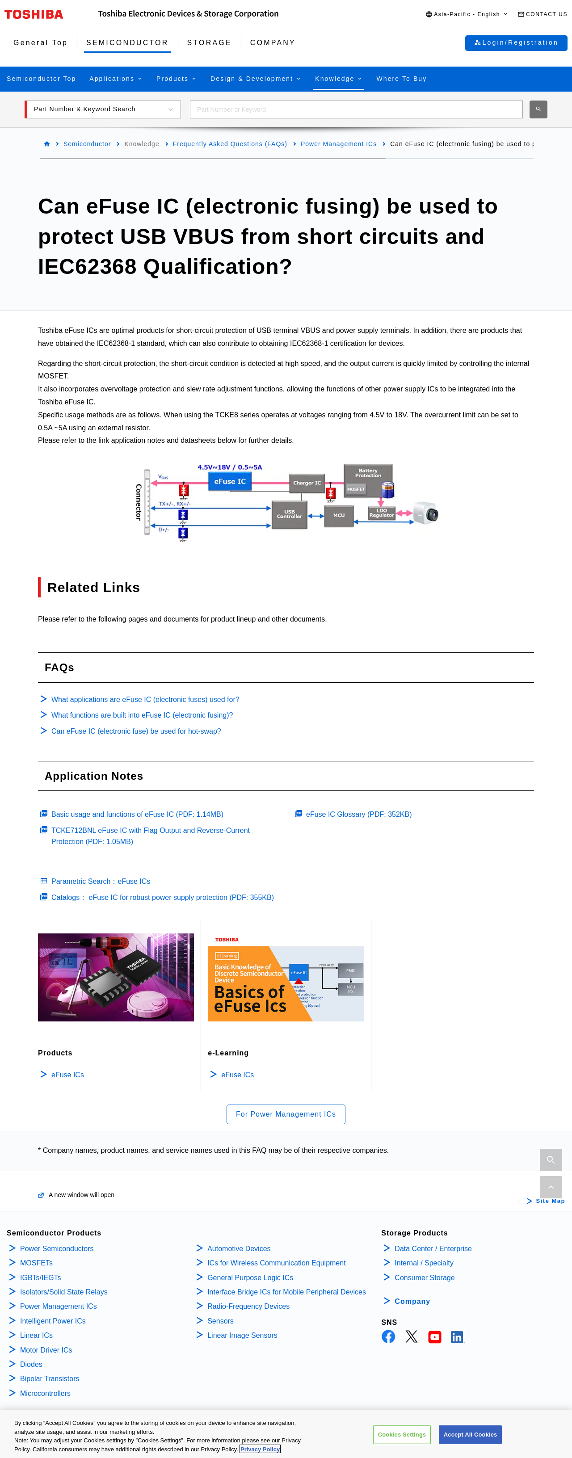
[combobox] (356, 109)
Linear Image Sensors (242, 1335)
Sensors (220, 1321)
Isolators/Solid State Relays (64, 1292)
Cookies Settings (402, 1440)
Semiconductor (87, 143)
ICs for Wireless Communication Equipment (276, 1263)
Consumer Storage (424, 1278)
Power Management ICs (339, 143)
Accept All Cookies (470, 1440)
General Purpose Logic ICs (250, 1278)
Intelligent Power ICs (53, 1321)
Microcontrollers (45, 1393)
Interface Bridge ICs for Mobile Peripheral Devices (286, 1292)
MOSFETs (36, 1263)
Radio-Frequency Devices (248, 1306)
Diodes (31, 1364)
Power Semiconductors (57, 1248)
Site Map (550, 1201)
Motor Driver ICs (46, 1350)
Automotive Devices (238, 1248)
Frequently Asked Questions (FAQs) (230, 143)
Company (412, 1301)
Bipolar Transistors (50, 1378)
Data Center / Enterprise (433, 1248)
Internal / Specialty (424, 1263)
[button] (467, 14)
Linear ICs (36, 1335)
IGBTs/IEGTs (40, 1278)
